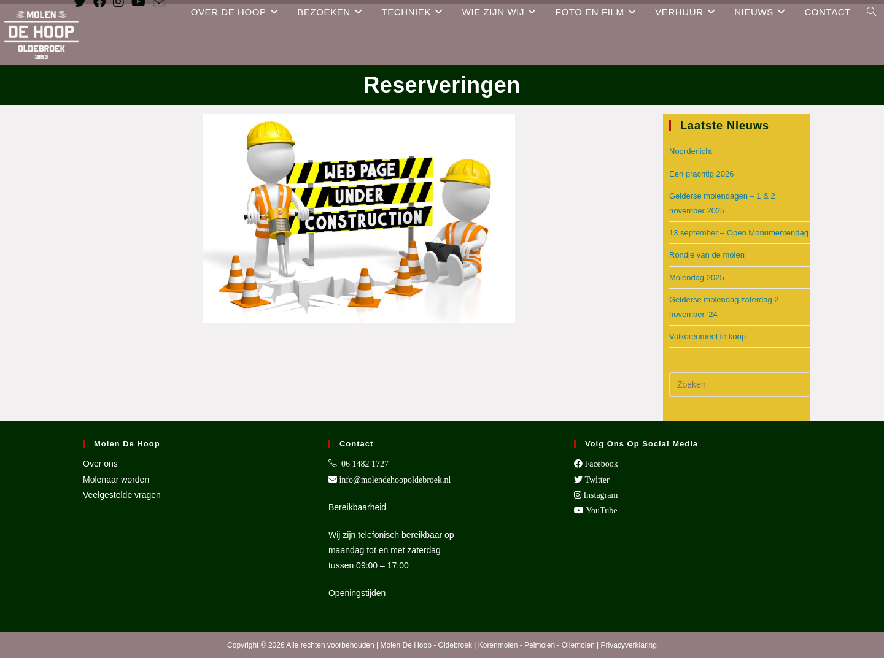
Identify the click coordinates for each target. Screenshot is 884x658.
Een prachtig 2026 (701, 173)
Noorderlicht (690, 151)
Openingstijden (357, 593)
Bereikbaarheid (357, 507)
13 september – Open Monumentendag (738, 232)
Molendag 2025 (696, 277)
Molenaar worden (116, 479)
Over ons (100, 464)
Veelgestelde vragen (122, 495)
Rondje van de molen (707, 254)
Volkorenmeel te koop (707, 336)
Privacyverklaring (629, 645)
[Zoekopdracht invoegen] (739, 384)
